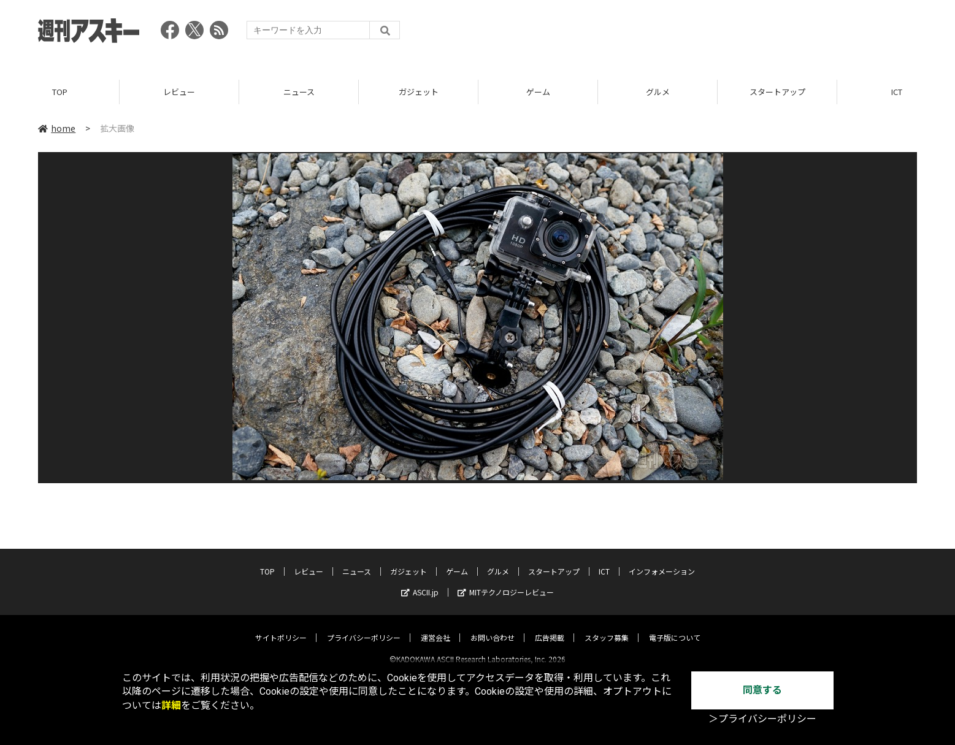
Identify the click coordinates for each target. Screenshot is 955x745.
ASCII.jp (420, 581)
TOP (59, 91)
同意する (762, 690)
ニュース (299, 91)
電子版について (674, 627)
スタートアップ (777, 91)
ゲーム (538, 91)
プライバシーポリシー (364, 627)
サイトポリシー (281, 627)
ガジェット (419, 91)
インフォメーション (662, 561)
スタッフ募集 (607, 627)
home (56, 128)
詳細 (171, 705)
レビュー (179, 91)
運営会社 (435, 627)
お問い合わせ (492, 627)
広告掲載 (549, 627)
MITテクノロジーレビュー (506, 581)
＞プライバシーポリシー (762, 719)
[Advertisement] (693, 33)
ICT (604, 561)
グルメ (658, 91)
